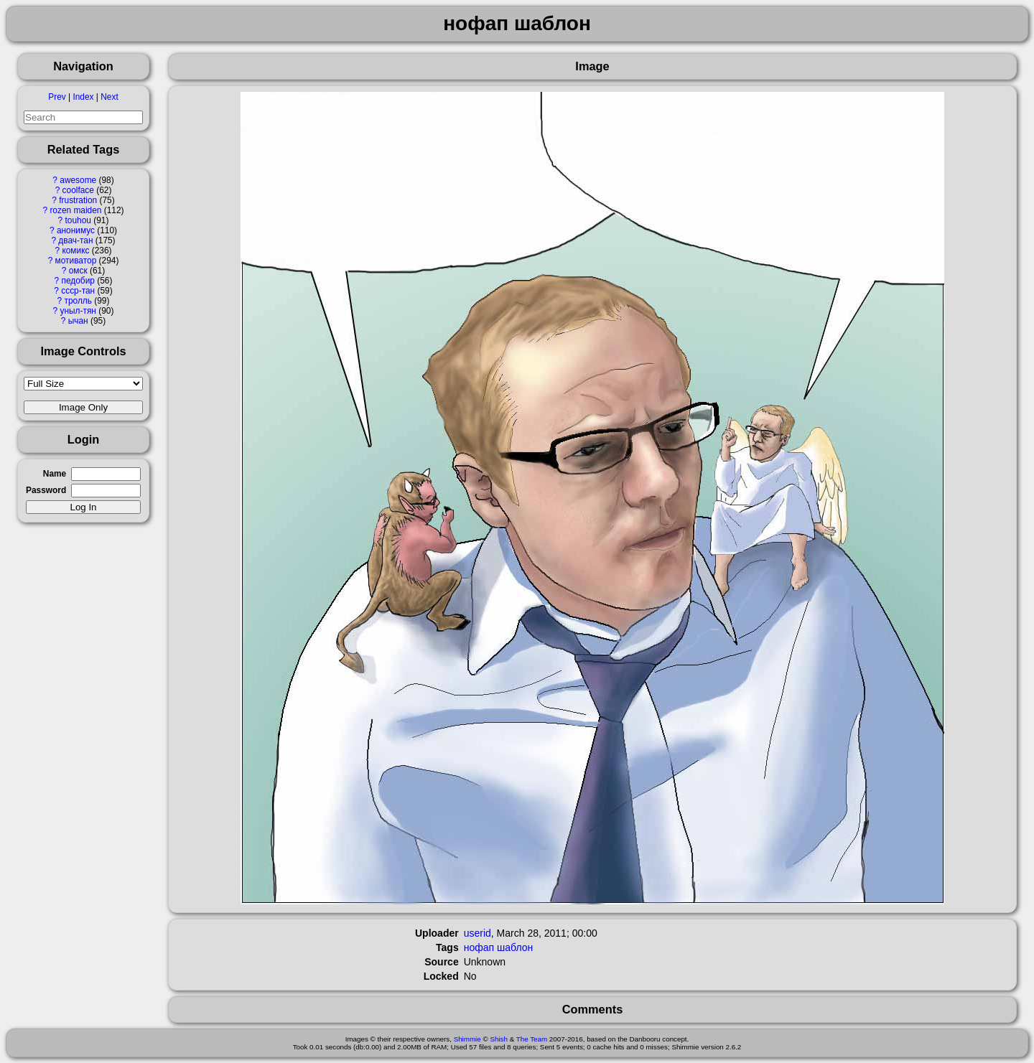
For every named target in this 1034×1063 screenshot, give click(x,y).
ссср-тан (78, 291)
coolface (78, 190)
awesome (78, 180)
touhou (78, 220)
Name (54, 474)
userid (477, 933)
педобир (78, 281)
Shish (499, 1039)
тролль (77, 301)
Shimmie (467, 1039)
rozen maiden (75, 210)
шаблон (515, 947)
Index (83, 97)
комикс (75, 250)
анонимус (76, 230)
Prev (56, 97)
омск (78, 271)
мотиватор (76, 261)
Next (109, 97)
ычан (78, 321)
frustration (78, 200)
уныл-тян (78, 311)
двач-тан (75, 240)
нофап (479, 947)
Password (46, 490)
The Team (531, 1039)
